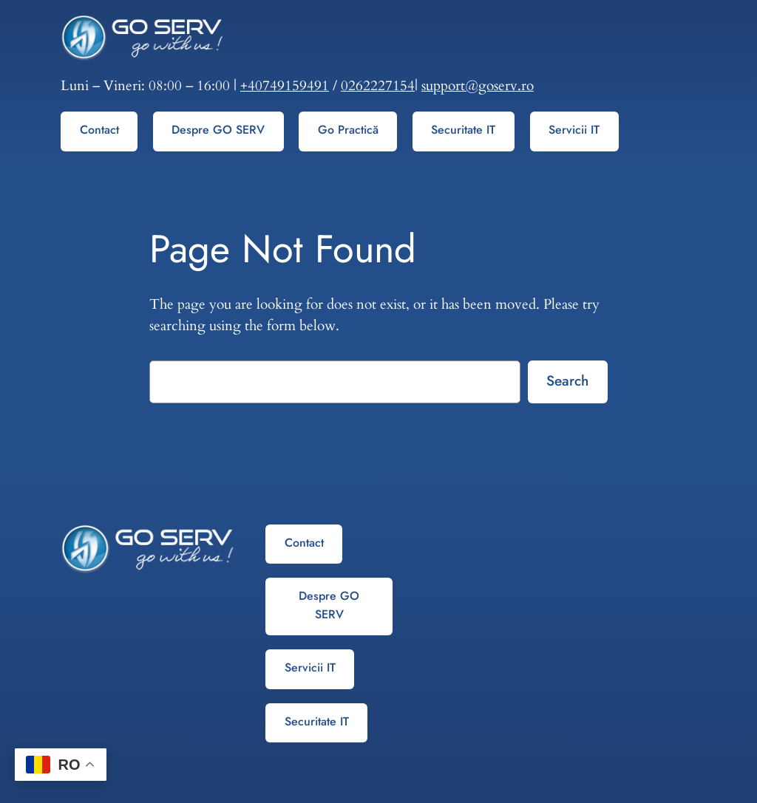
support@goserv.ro (477, 85)
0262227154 (378, 85)
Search (567, 380)
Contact (99, 129)
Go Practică (348, 129)
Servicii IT (574, 129)
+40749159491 (284, 85)
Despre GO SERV (218, 129)
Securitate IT (463, 129)
